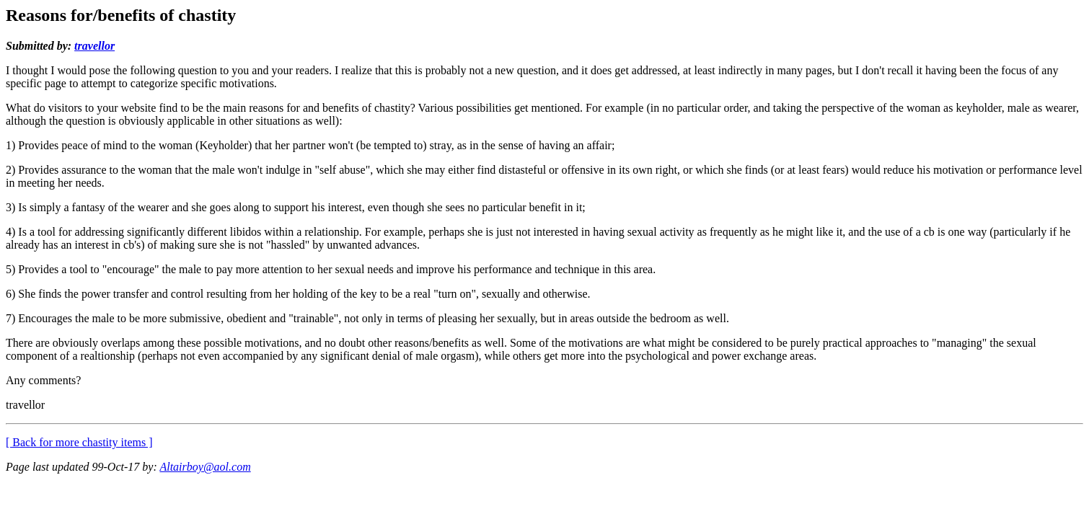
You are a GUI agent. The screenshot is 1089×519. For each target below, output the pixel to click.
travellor (94, 46)
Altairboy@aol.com (204, 467)
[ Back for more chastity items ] (79, 442)
